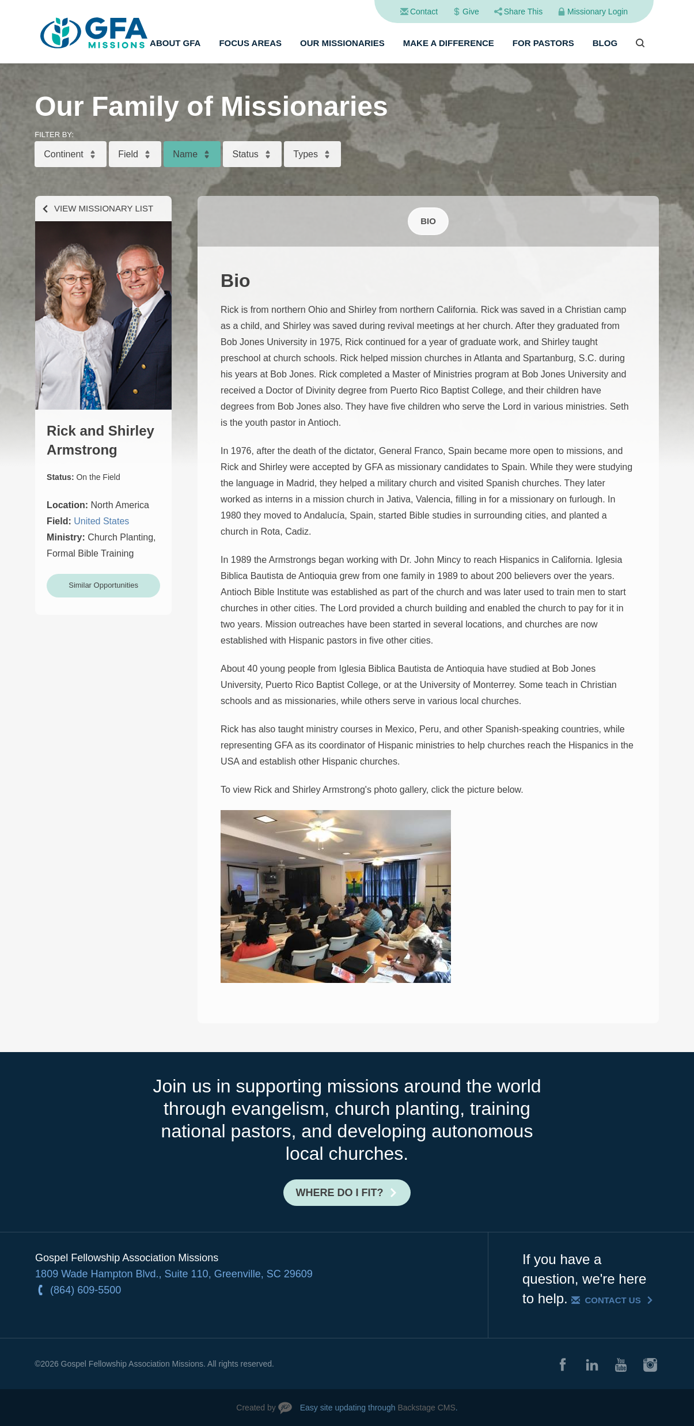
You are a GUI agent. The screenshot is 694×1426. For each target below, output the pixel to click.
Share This (523, 11)
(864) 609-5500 (85, 1290)
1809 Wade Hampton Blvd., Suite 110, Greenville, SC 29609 (174, 1274)
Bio (428, 221)
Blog (605, 43)
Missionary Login (597, 11)
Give (470, 11)
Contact (424, 11)
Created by (255, 1407)
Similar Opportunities (103, 585)
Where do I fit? (340, 1192)
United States (101, 521)
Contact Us (612, 1300)
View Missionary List (103, 208)
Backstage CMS (426, 1407)
